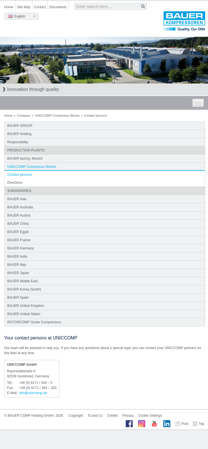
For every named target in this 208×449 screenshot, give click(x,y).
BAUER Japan (18, 273)
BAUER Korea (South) (24, 289)
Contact (40, 7)
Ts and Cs (94, 416)
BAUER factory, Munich (25, 159)
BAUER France (19, 240)
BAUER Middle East (22, 281)
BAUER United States (23, 314)
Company (23, 115)
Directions (14, 183)
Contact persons (19, 175)
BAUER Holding (19, 134)
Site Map (23, 7)
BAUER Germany (20, 248)
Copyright (75, 416)
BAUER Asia (16, 199)
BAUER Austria (18, 215)
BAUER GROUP (20, 126)
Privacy (128, 416)
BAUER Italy (16, 265)
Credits (112, 416)
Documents (58, 7)
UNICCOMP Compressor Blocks (57, 115)
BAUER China (18, 224)
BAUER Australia (20, 207)
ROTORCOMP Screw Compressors (34, 322)
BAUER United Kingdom (25, 306)
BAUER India (17, 256)
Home (8, 7)
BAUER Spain (18, 298)
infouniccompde (33, 393)
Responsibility (17, 142)
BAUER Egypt (18, 232)
